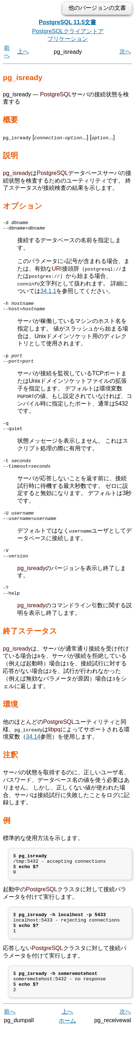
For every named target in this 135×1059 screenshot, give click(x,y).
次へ (125, 51)
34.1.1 (48, 293)
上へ (23, 51)
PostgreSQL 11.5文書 (67, 22)
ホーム (67, 1051)
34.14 (33, 754)
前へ (9, 1042)
